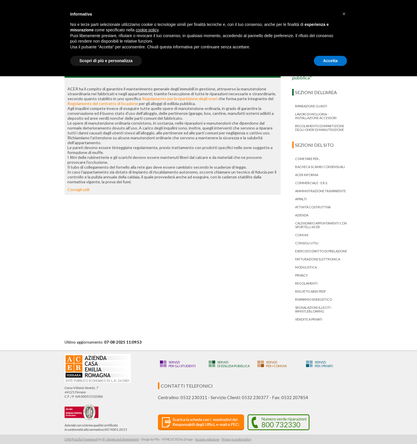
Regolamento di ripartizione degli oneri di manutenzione (319, 128)
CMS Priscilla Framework (81, 439)
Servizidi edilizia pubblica (233, 364)
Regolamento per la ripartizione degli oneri (180, 98)
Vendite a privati (308, 319)
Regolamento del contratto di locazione (102, 103)
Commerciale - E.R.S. (311, 183)
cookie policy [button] (147, 30)
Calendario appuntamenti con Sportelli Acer (321, 225)
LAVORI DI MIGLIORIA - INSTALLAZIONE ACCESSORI (316, 116)
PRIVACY (301, 275)
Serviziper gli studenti (182, 364)
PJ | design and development (120, 439)
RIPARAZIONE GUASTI (311, 106)
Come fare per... (307, 159)
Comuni (301, 235)
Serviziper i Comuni (276, 364)
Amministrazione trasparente (320, 191)
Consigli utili (78, 189)
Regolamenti (306, 283)
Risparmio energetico (313, 299)
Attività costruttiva (313, 207)
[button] (344, 13)
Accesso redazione (207, 439)
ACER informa (306, 175)
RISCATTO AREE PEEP (310, 291)
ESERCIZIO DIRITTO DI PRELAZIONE (321, 251)
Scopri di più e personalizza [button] (106, 60)
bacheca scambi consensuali (320, 167)
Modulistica (306, 267)
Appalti (301, 199)
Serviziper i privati (324, 364)
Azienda (301, 215)
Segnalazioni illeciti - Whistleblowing (313, 309)
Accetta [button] (330, 60)
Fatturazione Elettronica (317, 259)
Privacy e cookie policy (236, 439)
